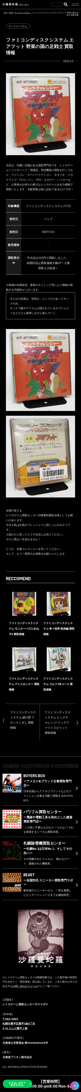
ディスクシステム (18, 26)
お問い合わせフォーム (24, 986)
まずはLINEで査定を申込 (17, 1083)
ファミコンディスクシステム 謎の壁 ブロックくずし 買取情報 (23, 719)
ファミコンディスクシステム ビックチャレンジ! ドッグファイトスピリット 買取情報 (57, 722)
